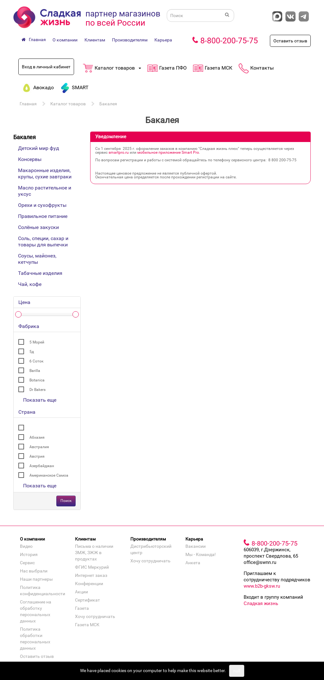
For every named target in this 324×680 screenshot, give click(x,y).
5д (31, 351)
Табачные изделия (40, 273)
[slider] (18, 314)
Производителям (129, 39)
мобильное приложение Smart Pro (168, 152)
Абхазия (37, 437)
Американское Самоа (48, 475)
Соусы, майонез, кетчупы (37, 259)
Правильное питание (42, 216)
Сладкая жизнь (261, 603)
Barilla (34, 370)
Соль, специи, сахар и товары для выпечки (43, 241)
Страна (26, 412)
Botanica (37, 380)
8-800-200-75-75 (229, 40)
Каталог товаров (68, 103)
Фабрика (28, 326)
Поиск (66, 500)
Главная (28, 103)
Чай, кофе (29, 284)
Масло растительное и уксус (44, 191)
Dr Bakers (37, 389)
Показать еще (39, 400)
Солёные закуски (38, 227)
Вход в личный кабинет (46, 66)
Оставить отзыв (290, 40)
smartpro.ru (119, 152)
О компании (65, 39)
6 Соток (36, 361)
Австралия (39, 447)
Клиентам (94, 39)
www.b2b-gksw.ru (262, 586)
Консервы (29, 159)
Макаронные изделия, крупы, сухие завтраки (45, 173)
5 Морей (36, 342)
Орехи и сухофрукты (42, 205)
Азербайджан (41, 466)
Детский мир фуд (38, 148)
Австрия (37, 456)
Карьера (163, 39)
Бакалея (108, 103)
